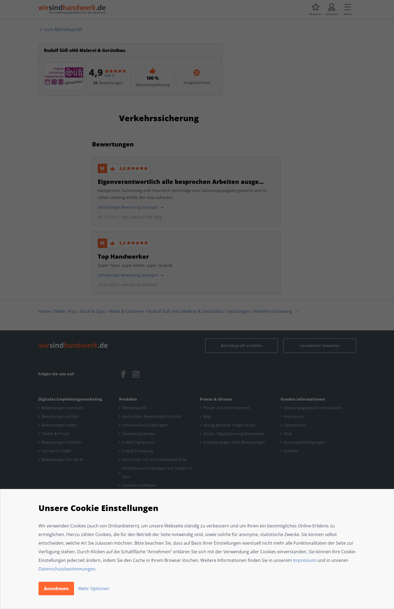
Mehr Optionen (93, 589)
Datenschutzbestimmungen (67, 569)
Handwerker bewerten (319, 345)
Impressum (304, 560)
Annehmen (56, 589)
